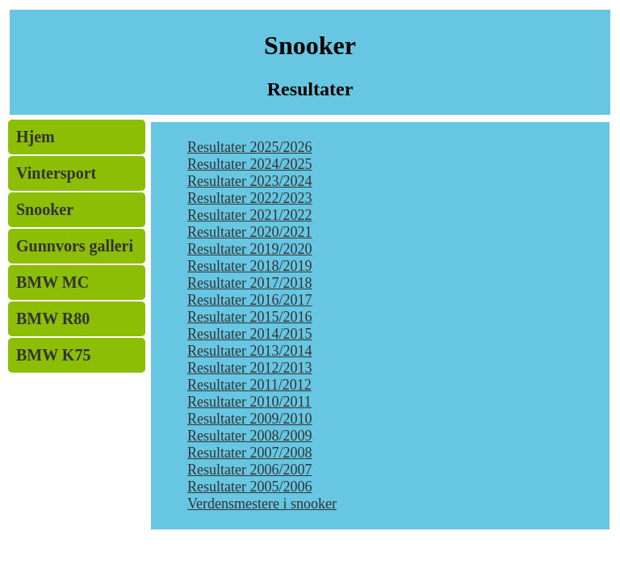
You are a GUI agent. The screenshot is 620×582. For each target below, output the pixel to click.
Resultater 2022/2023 (249, 198)
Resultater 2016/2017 (249, 300)
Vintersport (56, 173)
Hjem (35, 137)
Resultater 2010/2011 (249, 402)
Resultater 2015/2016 (249, 317)
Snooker (44, 209)
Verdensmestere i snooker (262, 504)
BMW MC (52, 282)
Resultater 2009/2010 (249, 419)
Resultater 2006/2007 (249, 470)
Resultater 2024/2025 (249, 164)
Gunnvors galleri (74, 246)
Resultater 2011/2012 (249, 385)
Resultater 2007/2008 (249, 453)
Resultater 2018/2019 (249, 266)
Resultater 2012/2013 (249, 368)
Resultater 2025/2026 (249, 147)
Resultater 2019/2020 (249, 249)
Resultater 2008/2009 (249, 436)
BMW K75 (53, 355)
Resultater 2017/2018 (249, 283)
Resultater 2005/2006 (249, 487)
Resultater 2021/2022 (249, 215)
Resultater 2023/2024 (249, 181)
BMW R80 (53, 318)
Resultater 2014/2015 (249, 334)
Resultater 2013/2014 (249, 351)
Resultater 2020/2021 (249, 232)
